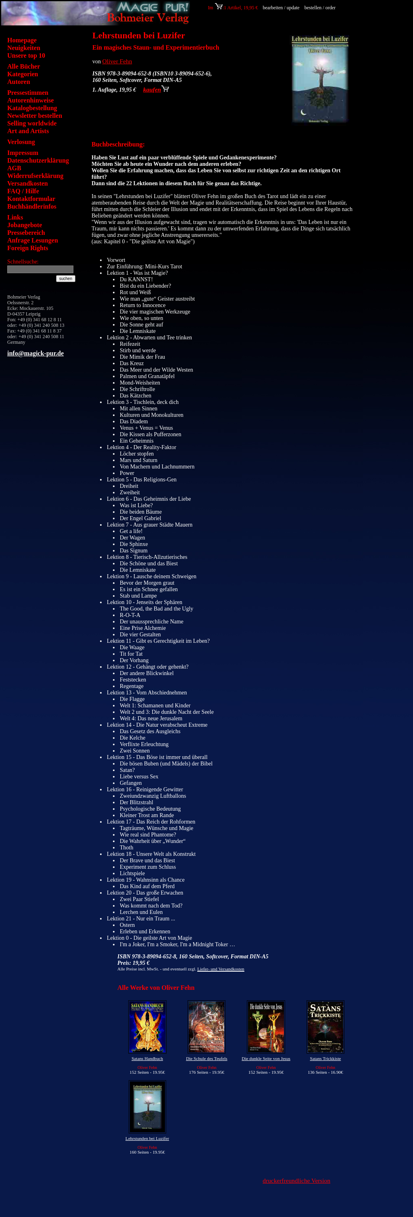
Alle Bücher (23, 66)
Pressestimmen (27, 92)
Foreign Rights (27, 248)
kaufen (156, 89)
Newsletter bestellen (34, 115)
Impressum (22, 152)
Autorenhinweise (30, 100)
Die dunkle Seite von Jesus (266, 1058)
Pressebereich (26, 232)
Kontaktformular (31, 198)
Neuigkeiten (23, 47)
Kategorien (22, 74)
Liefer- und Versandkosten (220, 968)
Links (15, 217)
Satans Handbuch (147, 1058)
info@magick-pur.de (35, 353)
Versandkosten (27, 183)
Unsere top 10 (26, 55)
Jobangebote (24, 225)
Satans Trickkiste (325, 1058)
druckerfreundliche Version (296, 1180)
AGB (14, 168)
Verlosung (21, 141)
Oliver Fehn (117, 61)
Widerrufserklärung (35, 175)
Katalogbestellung (32, 108)
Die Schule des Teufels (206, 1058)
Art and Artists (28, 131)
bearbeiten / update (281, 7)
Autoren (18, 81)
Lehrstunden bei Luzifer (147, 1138)
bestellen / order (321, 7)
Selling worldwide (31, 123)
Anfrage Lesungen (32, 240)
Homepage (22, 40)
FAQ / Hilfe (23, 191)
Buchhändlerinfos (31, 206)
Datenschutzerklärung (38, 160)
